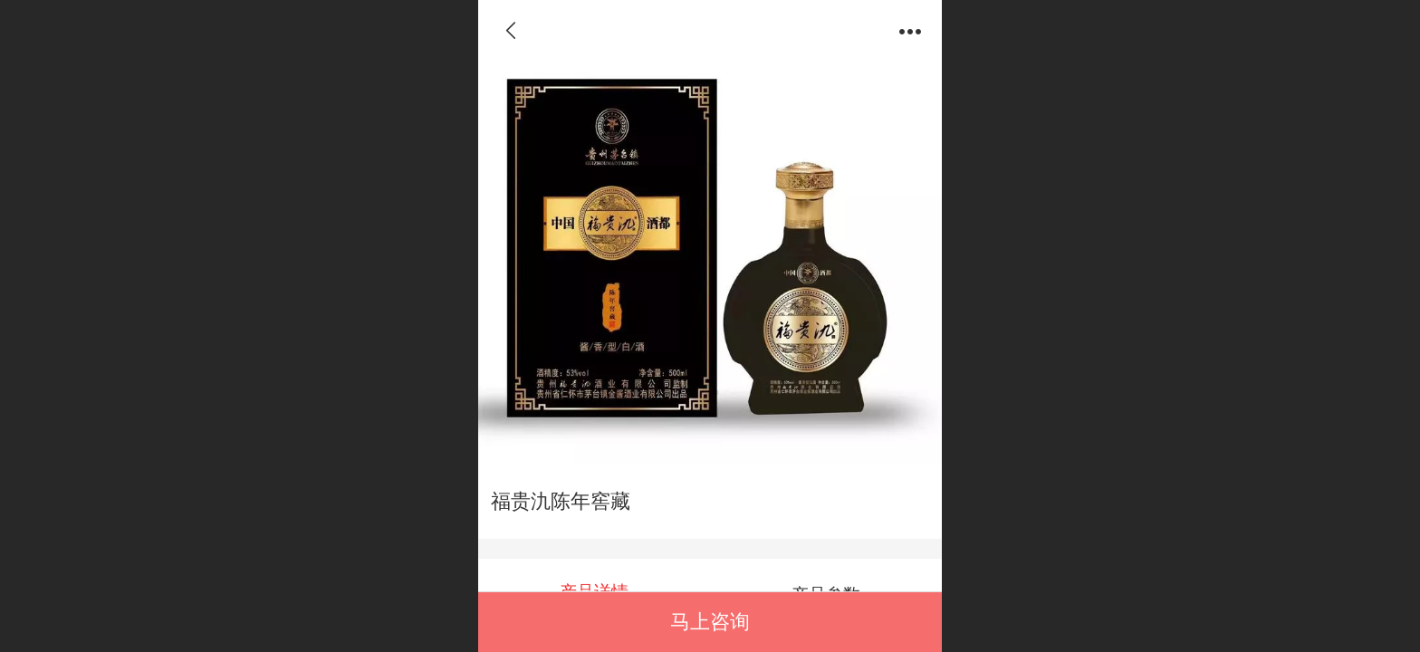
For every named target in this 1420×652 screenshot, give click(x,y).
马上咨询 (710, 621)
